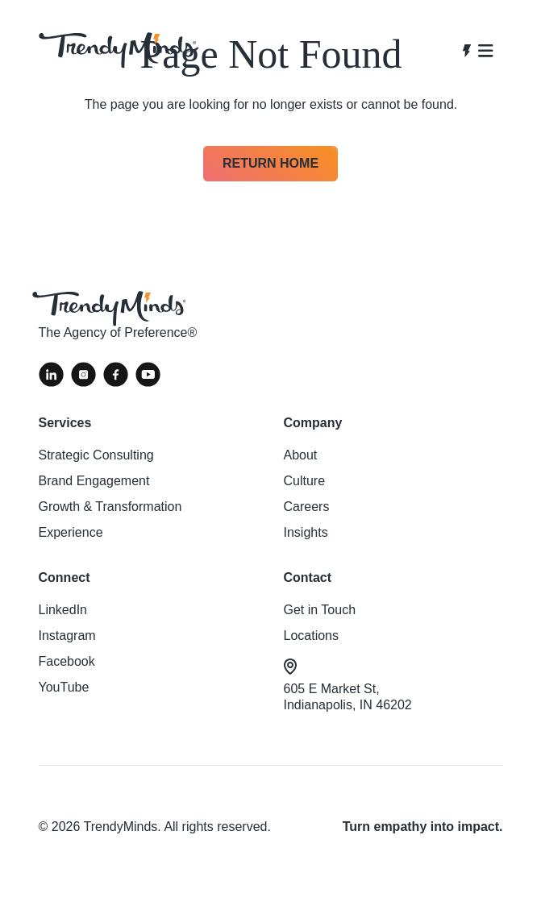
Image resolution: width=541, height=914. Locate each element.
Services (65, 423)
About (301, 455)
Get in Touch (320, 610)
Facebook (67, 661)
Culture (305, 481)
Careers (307, 506)
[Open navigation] (478, 51)
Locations (311, 635)
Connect (64, 577)
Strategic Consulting (96, 455)
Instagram (67, 635)
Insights (306, 532)
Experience (71, 532)
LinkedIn (63, 610)
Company (313, 423)
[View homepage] (117, 50)
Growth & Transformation (110, 506)
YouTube (64, 687)
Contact (308, 577)
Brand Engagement (94, 481)
